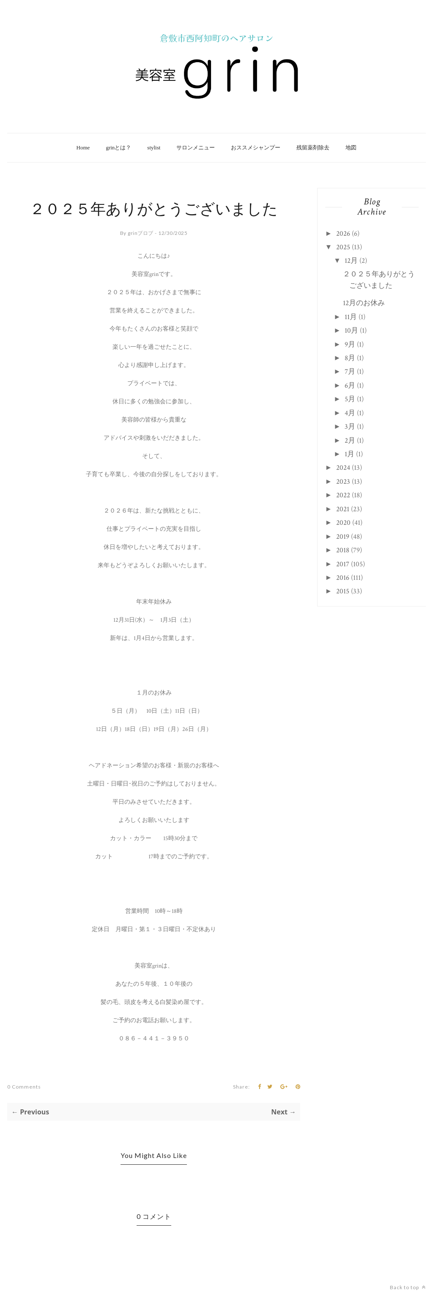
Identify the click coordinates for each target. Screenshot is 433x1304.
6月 (350, 385)
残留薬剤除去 (312, 147)
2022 (343, 495)
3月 (350, 426)
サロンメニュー (195, 147)
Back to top (408, 1287)
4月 (350, 413)
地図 (350, 147)
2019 (342, 536)
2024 (343, 467)
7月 (350, 371)
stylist (153, 147)
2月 (350, 440)
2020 (343, 522)
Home (83, 147)
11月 (351, 317)
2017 (342, 564)
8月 (350, 358)
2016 (342, 577)
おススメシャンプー (255, 147)
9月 (350, 344)
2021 (342, 509)
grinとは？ (118, 147)
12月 (351, 260)
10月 (351, 330)
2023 (343, 481)
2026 (343, 233)
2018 (342, 550)
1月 (349, 454)
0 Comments (24, 1086)
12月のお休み (364, 303)
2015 (342, 591)
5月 (350, 399)
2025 (343, 247)
